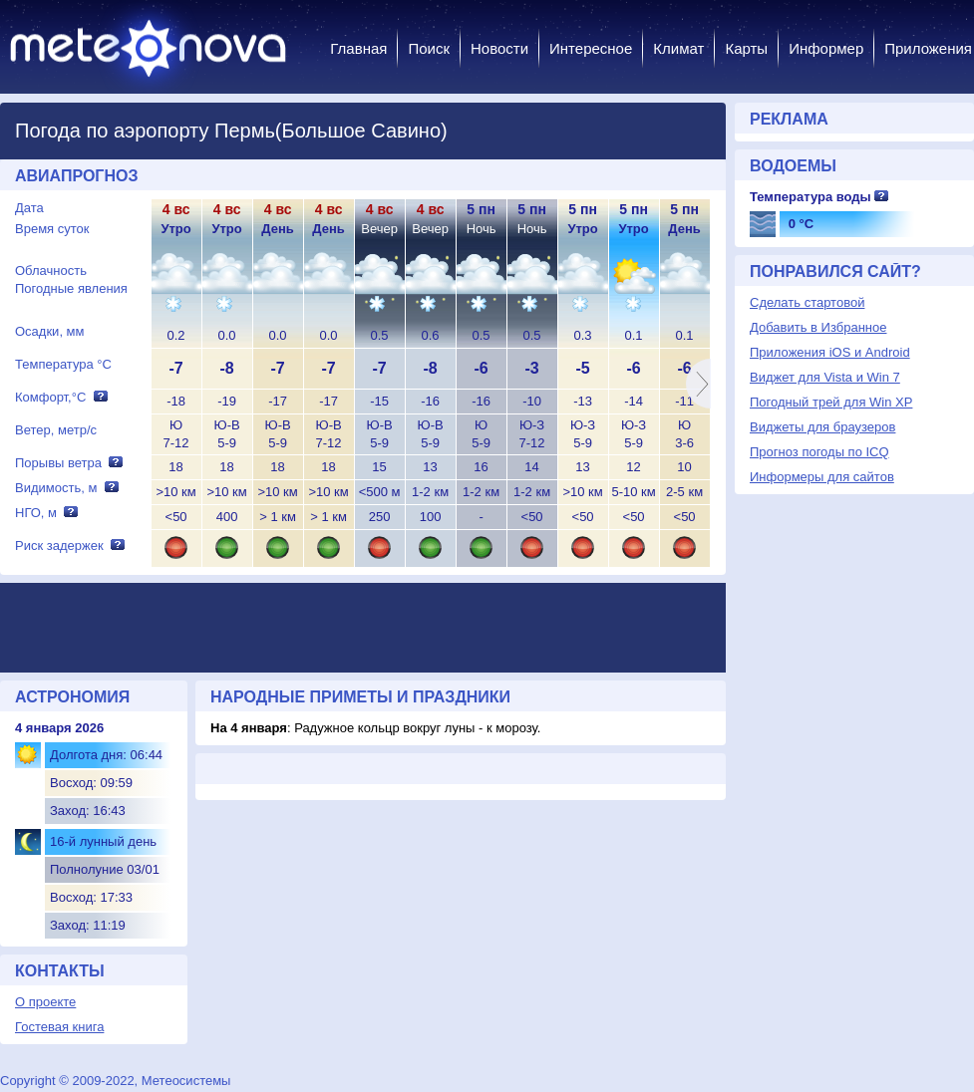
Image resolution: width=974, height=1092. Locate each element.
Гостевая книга (59, 1026)
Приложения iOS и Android (830, 352)
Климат (678, 48)
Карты (746, 48)
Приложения (928, 48)
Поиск (429, 48)
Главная (358, 48)
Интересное (590, 48)
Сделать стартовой (807, 302)
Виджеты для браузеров (822, 426)
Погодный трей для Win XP (831, 402)
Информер (826, 48)
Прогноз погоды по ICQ (819, 451)
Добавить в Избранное (818, 327)
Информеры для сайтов (822, 476)
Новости (499, 48)
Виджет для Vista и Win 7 (825, 377)
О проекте (45, 1001)
